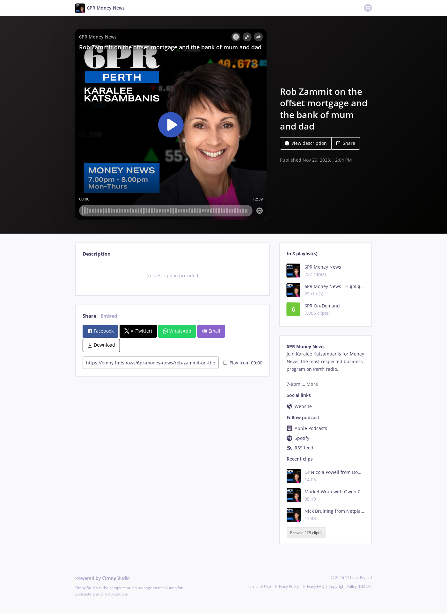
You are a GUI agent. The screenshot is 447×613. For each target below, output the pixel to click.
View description (306, 143)
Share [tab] (89, 316)
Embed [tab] (109, 316)
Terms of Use (259, 586)
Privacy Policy (287, 586)
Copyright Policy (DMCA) (350, 586)
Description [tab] (97, 253)
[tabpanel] (172, 275)
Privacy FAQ (313, 586)
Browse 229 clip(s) (306, 533)
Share (345, 143)
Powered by (102, 578)
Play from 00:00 (242, 363)
